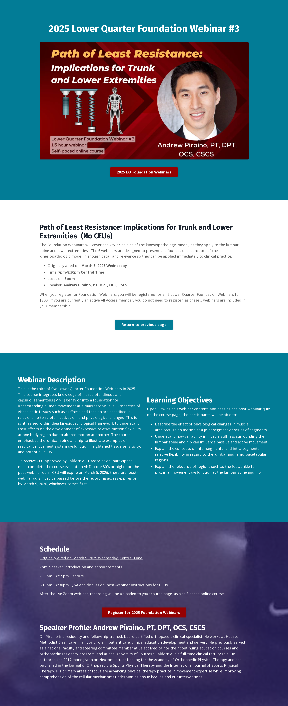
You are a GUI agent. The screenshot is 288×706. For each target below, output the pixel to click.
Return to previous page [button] (144, 324)
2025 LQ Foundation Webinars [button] (144, 172)
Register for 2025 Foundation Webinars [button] (144, 612)
